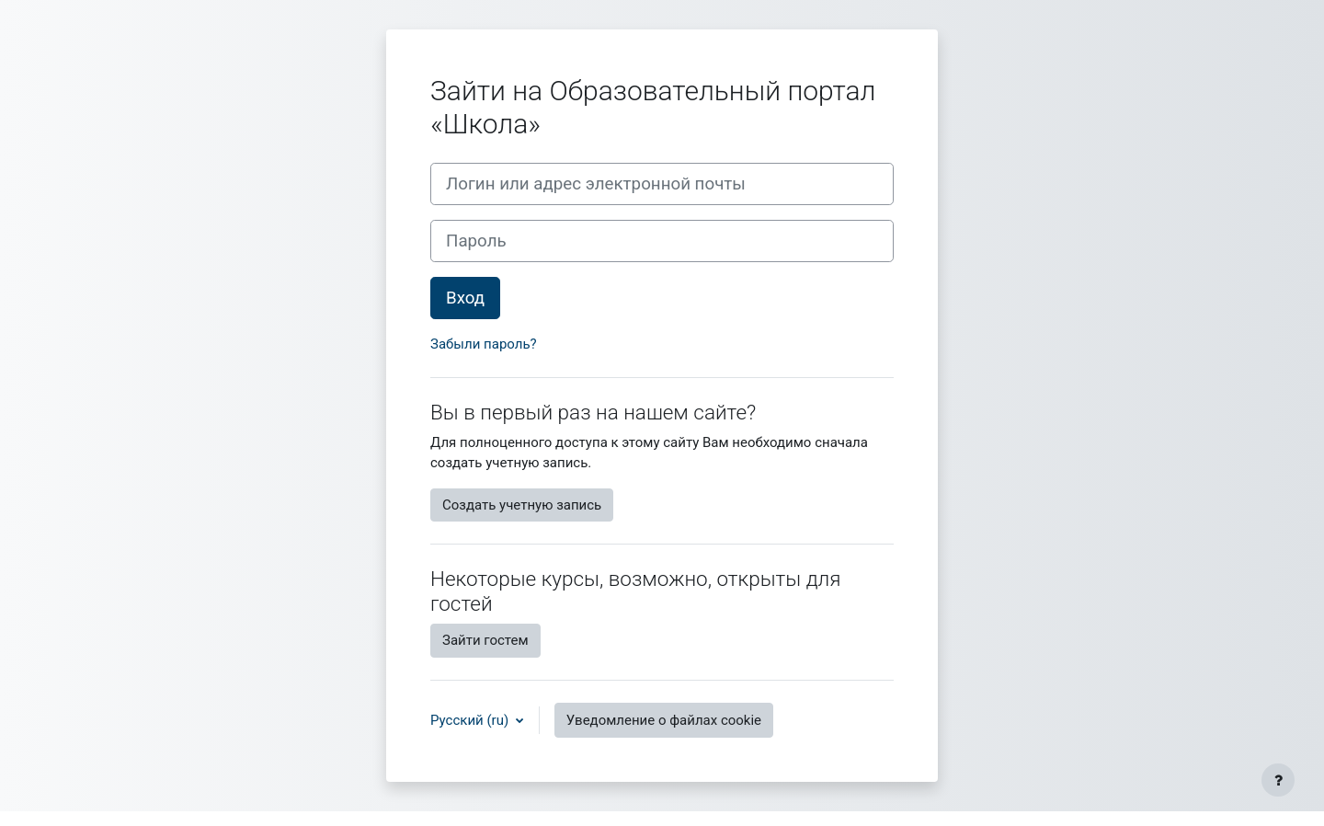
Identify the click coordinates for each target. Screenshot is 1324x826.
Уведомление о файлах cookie (663, 720)
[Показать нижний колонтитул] (1278, 780)
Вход (465, 298)
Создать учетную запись (521, 505)
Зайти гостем (485, 640)
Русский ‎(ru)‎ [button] (471, 720)
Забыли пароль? (483, 344)
